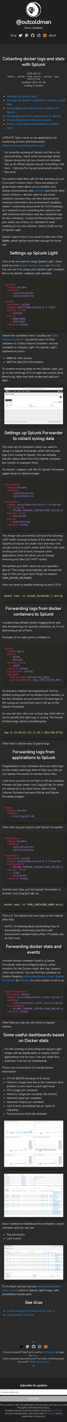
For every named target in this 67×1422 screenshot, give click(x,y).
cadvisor (39, 191)
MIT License (50, 1413)
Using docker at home (20, 1315)
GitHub (54, 265)
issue (35, 1355)
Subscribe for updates (33, 1385)
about (52, 35)
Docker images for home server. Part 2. (31, 1311)
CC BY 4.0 (56, 1410)
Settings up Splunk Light (22, 96)
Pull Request (48, 1352)
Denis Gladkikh (33, 28)
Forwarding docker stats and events (29, 120)
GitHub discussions (38, 1362)
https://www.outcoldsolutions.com (23, 146)
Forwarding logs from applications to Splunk (34, 116)
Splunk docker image (32, 265)
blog (13, 35)
